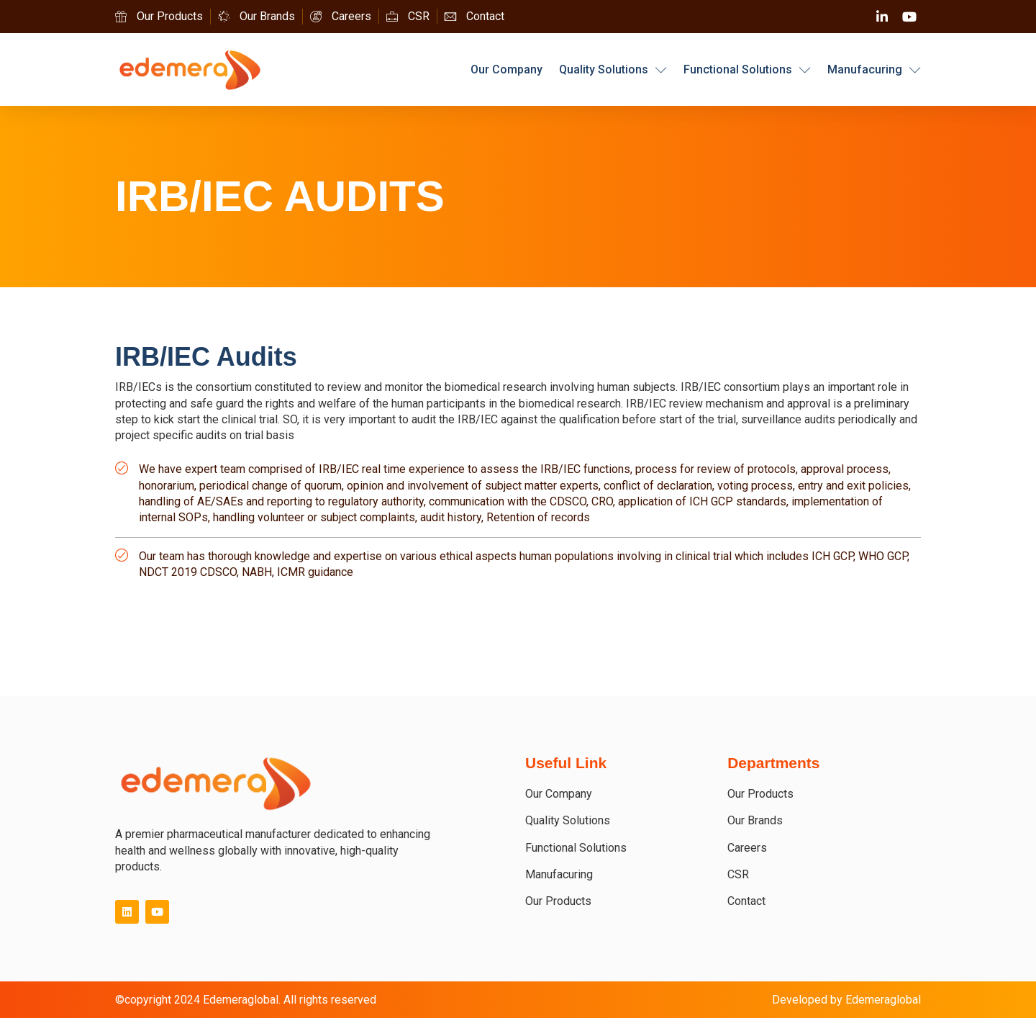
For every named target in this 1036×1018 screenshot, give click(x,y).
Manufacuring (874, 70)
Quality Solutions (613, 70)
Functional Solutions (747, 70)
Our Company (506, 69)
